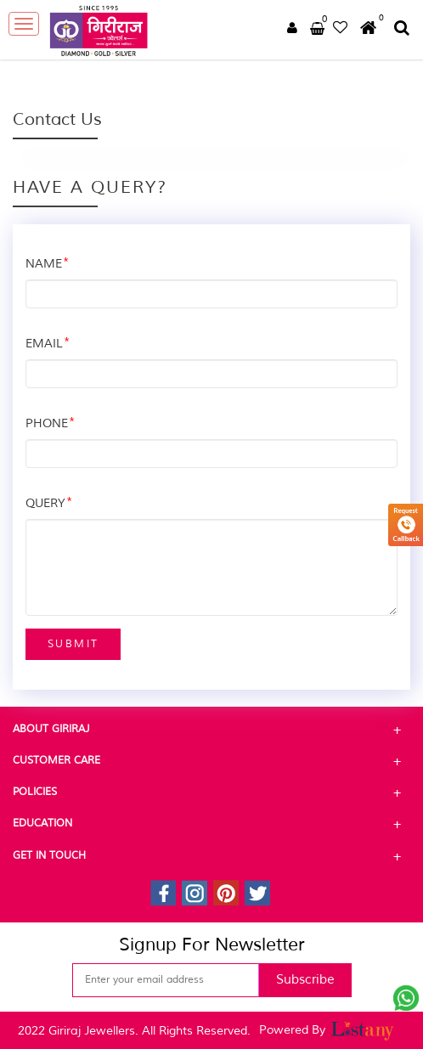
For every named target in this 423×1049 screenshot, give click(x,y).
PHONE (50, 424)
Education (211, 824)
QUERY (48, 504)
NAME (47, 264)
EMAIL (47, 344)
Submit (73, 644)
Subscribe (305, 980)
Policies (211, 792)
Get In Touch (211, 856)
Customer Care (211, 761)
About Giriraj (211, 729)
